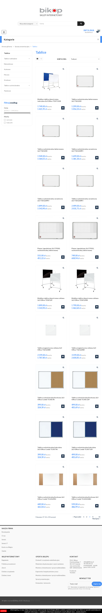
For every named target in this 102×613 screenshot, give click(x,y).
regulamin (96, 587)
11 (99, 517)
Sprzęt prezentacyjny (42, 579)
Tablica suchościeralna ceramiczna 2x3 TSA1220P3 (84, 150)
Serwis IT (5, 543)
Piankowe (7, 91)
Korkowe (7, 69)
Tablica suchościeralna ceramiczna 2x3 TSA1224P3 (50, 200)
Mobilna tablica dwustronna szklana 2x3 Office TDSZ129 (50, 299)
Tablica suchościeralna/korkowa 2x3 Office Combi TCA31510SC (85, 498)
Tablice (7, 53)
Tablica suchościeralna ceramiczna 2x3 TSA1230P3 (84, 200)
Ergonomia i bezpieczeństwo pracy (47, 571)
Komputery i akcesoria (43, 583)
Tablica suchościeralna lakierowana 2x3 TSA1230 (50, 150)
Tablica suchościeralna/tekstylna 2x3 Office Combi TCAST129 (84, 448)
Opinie (4, 551)
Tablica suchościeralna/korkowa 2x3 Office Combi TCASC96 (50, 398)
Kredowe (7, 80)
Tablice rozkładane (10, 59)
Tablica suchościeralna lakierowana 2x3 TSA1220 (85, 100)
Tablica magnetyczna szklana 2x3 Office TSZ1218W (49, 349)
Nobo (9, 123)
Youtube (72, 572)
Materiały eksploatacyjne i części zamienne (50, 564)
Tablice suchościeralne (12, 85)
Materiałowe (8, 64)
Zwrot (4, 568)
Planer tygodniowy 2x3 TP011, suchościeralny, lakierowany (83, 249)
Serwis (4, 539)
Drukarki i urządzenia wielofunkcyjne (47, 560)
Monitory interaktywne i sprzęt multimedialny (50, 568)
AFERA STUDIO (35, 601)
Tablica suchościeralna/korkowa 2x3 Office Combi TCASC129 (85, 398)
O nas (3, 536)
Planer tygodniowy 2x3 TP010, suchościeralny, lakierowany (48, 249)
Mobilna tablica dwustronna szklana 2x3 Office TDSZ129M (85, 299)
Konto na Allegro (7, 547)
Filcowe (6, 75)
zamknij (3, 611)
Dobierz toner (6, 575)
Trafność (85, 59)
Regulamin (5, 560)
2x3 (9, 120)
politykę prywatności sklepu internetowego (79, 588)
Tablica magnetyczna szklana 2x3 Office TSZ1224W (84, 349)
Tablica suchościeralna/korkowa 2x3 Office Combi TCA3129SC (50, 498)
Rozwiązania (6, 532)
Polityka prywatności (8, 564)
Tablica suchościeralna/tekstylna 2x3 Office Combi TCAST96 (49, 448)
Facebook (73, 571)
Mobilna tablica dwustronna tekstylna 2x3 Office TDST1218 (49, 100)
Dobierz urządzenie (8, 571)
